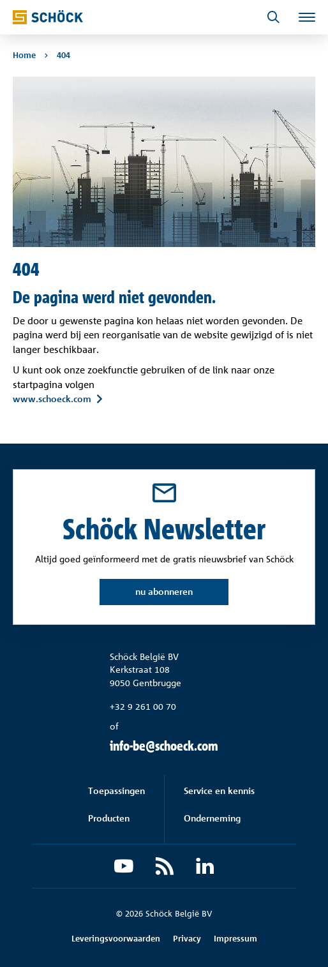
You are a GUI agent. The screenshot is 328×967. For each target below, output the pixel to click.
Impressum (235, 938)
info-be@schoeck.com (164, 746)
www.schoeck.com (52, 399)
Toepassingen (116, 790)
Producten (109, 818)
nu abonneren (164, 591)
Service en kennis (219, 790)
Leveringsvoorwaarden (115, 938)
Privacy (187, 938)
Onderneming (212, 818)
